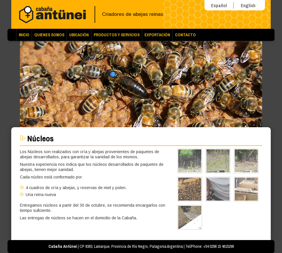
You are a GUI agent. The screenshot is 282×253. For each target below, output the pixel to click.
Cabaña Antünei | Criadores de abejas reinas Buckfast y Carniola (54, 14)
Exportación (157, 34)
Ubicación (79, 34)
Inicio (24, 34)
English (248, 5)
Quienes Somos (49, 34)
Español (219, 5)
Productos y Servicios (117, 34)
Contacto (185, 34)
